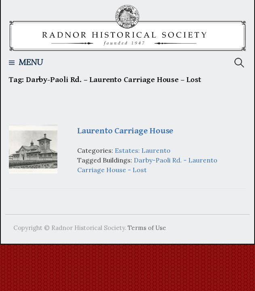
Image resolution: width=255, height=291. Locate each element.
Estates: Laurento (143, 150)
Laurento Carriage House (125, 131)
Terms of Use (147, 228)
